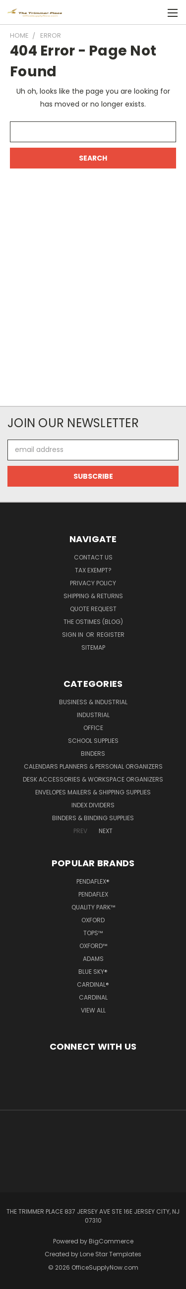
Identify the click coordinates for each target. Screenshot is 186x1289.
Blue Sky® (93, 971)
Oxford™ (93, 946)
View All (93, 1010)
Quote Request (93, 609)
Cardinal (93, 997)
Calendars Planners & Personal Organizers (93, 766)
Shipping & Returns (93, 596)
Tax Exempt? (93, 570)
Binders (93, 753)
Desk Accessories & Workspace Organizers (93, 779)
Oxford (93, 920)
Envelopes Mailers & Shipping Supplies (93, 792)
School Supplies (93, 740)
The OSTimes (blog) (93, 621)
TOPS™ (93, 933)
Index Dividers (93, 805)
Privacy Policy (93, 583)
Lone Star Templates (110, 1254)
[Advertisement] (93, 281)
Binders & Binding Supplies (93, 818)
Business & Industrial (93, 702)
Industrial (93, 715)
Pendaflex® (93, 881)
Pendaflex (93, 894)
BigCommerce (111, 1241)
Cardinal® (93, 984)
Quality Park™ (93, 907)
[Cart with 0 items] (156, 12)
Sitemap (93, 647)
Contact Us (93, 557)
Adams (93, 958)
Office (93, 728)
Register (110, 634)
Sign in (73, 634)
